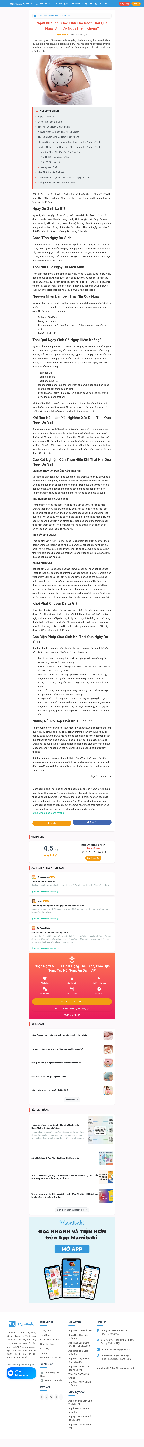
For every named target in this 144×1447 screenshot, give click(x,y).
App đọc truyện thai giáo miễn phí (78, 1360)
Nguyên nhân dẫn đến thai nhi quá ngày (58, 132)
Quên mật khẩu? (72, 1015)
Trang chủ (45, 1330)
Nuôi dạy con (62, 4)
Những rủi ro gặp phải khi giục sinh (56, 182)
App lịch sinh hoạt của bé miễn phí (80, 1418)
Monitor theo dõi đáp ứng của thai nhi (60, 152)
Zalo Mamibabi (18, 1373)
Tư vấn (43, 1353)
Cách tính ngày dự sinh (50, 121)
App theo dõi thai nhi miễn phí (79, 1384)
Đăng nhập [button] (124, 4)
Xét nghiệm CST (49, 167)
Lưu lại (52, 823)
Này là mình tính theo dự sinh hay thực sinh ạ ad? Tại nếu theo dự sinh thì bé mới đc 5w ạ (70, 885)
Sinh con (66, 16)
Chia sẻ (92, 822)
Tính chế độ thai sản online (79, 1376)
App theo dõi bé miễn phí (79, 1426)
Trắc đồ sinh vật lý (50, 162)
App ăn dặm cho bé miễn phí (78, 1410)
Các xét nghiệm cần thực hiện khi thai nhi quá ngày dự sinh (69, 147)
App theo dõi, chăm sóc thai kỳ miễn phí (79, 1345)
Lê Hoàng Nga (46, 877)
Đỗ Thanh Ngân (43, 928)
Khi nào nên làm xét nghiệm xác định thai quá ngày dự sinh (69, 142)
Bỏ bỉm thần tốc (51, 1380)
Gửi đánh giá (93, 858)
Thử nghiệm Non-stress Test (55, 157)
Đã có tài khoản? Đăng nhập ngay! (72, 1008)
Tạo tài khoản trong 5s (72, 1001)
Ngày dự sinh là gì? (48, 116)
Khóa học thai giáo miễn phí (78, 1337)
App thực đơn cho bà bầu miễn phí (79, 1368)
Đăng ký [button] (136, 4)
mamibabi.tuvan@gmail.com (116, 1349)
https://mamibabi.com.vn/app (48, 812)
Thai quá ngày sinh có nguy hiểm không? (59, 137)
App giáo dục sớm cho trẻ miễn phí (80, 1402)
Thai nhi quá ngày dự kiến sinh (54, 127)
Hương (43, 901)
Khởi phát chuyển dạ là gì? (51, 172)
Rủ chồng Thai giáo (49, 1374)
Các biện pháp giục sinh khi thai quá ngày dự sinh (64, 177)
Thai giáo (28, 4)
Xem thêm (72, 1100)
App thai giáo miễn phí (80, 1330)
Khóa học (77, 4)
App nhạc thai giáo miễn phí (78, 1352)
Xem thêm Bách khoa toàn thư (72, 1210)
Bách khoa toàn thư (49, 16)
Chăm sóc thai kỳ (44, 4)
